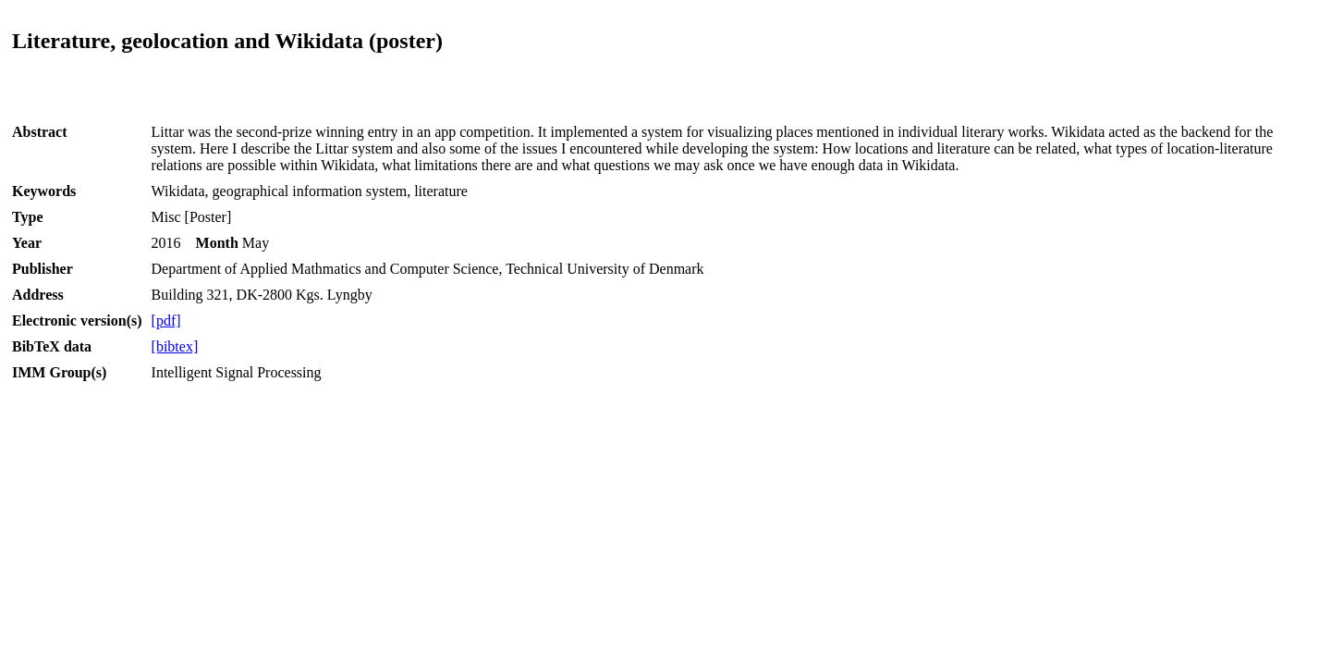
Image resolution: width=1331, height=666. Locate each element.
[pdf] (166, 320)
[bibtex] (175, 346)
